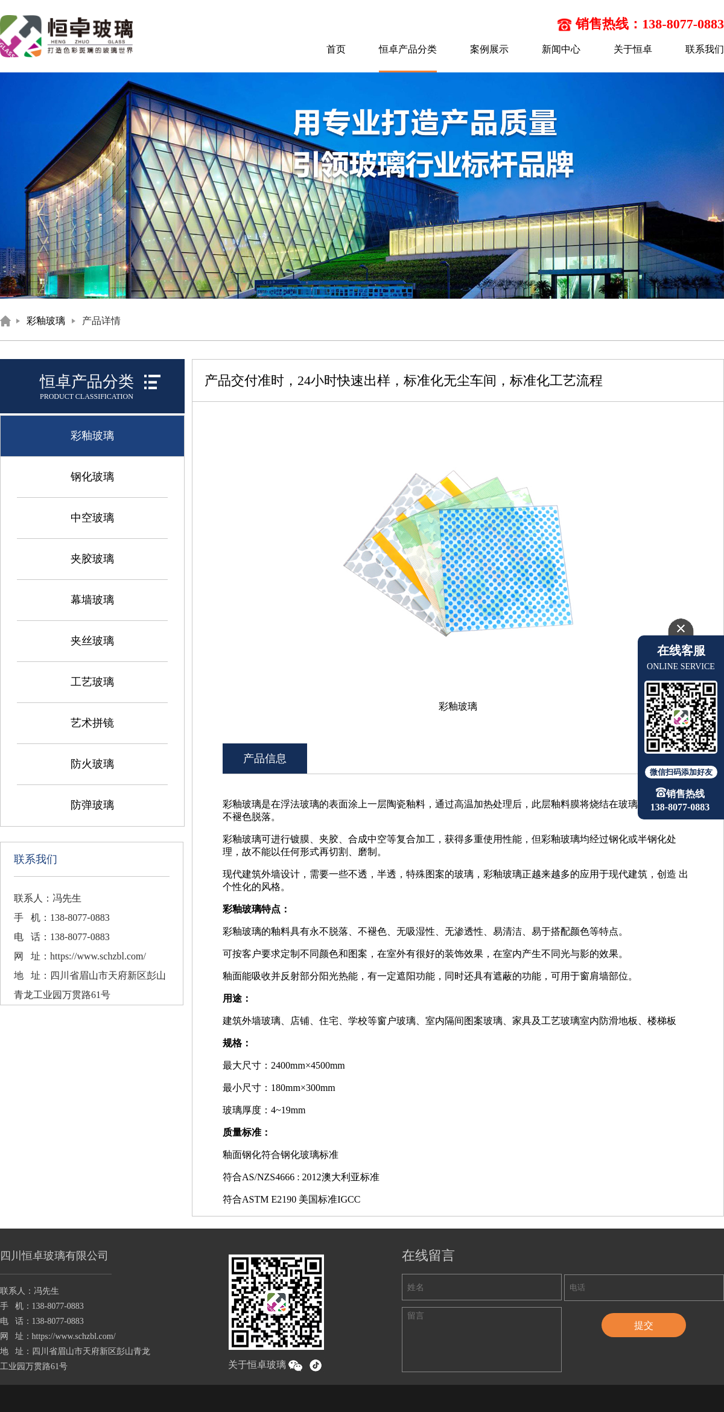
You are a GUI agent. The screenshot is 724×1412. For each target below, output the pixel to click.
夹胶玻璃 (92, 559)
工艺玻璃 (92, 682)
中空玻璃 (92, 518)
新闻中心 (561, 49)
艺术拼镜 (92, 723)
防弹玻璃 (92, 805)
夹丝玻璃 (92, 641)
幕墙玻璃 (92, 600)
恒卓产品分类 (408, 49)
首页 (336, 49)
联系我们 (704, 49)
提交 (643, 1325)
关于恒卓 (633, 49)
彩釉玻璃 (46, 321)
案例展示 (489, 49)
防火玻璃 (92, 764)
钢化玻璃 (92, 477)
